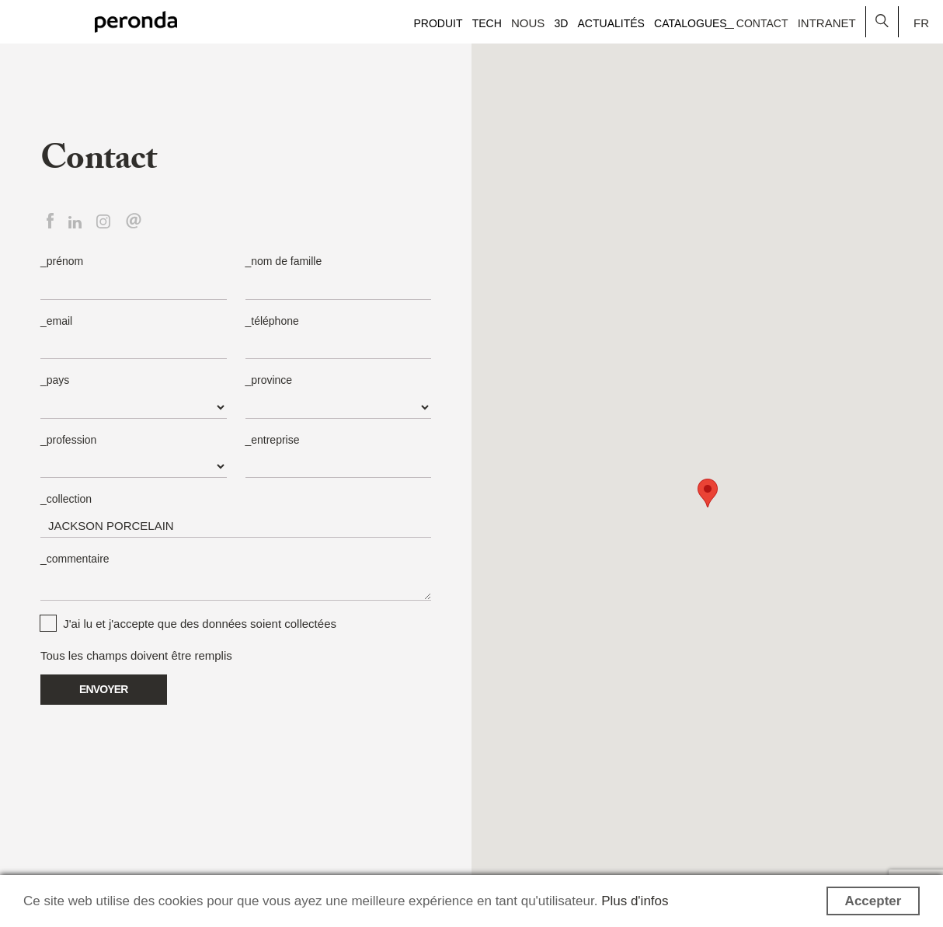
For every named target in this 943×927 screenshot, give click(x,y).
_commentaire (75, 558)
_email (56, 321)
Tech (487, 23)
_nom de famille (283, 261)
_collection (66, 499)
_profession (68, 440)
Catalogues (690, 23)
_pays (54, 380)
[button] (708, 493)
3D (561, 23)
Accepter (873, 901)
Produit (437, 23)
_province (269, 380)
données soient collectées (269, 623)
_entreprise (272, 440)
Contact (762, 23)
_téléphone (272, 321)
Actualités (611, 23)
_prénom (61, 261)
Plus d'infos (634, 901)
